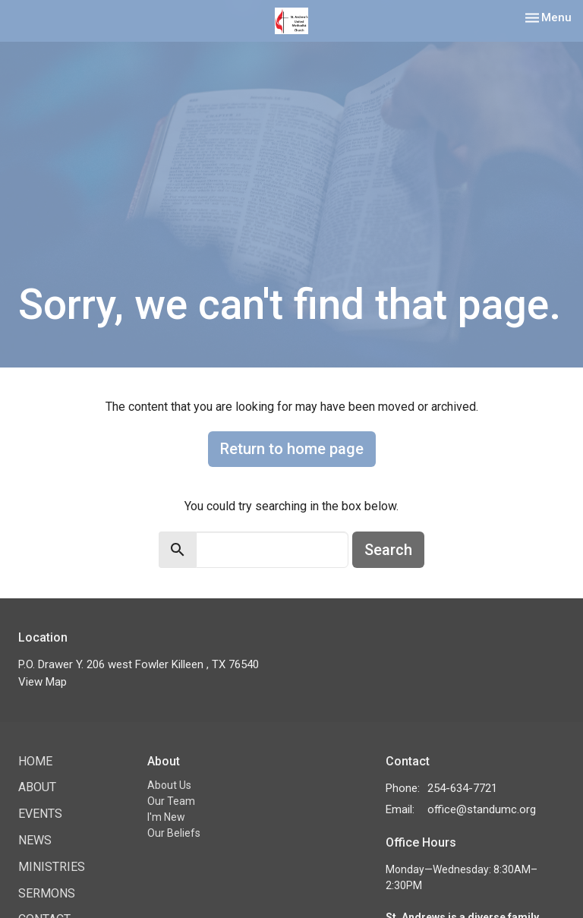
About (37, 787)
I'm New (166, 817)
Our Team (171, 801)
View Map (42, 682)
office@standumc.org (481, 809)
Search (388, 550)
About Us (169, 785)
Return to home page (292, 449)
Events (40, 813)
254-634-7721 (462, 788)
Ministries (51, 867)
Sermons (46, 893)
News (35, 840)
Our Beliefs (173, 833)
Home (35, 761)
